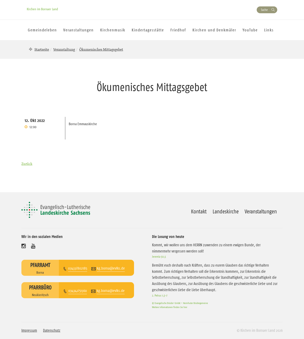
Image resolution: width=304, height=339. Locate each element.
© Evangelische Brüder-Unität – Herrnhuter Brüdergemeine (180, 303)
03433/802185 (77, 268)
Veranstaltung (64, 49)
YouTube (250, 30)
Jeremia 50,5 (159, 256)
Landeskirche (226, 211)
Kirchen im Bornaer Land (42, 9)
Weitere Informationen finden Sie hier (169, 307)
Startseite (41, 49)
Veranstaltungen (261, 211)
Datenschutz (51, 330)
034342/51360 (77, 290)
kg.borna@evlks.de (111, 268)
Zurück (26, 163)
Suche (264, 10)
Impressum (29, 330)
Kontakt (199, 211)
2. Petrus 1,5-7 (159, 295)
